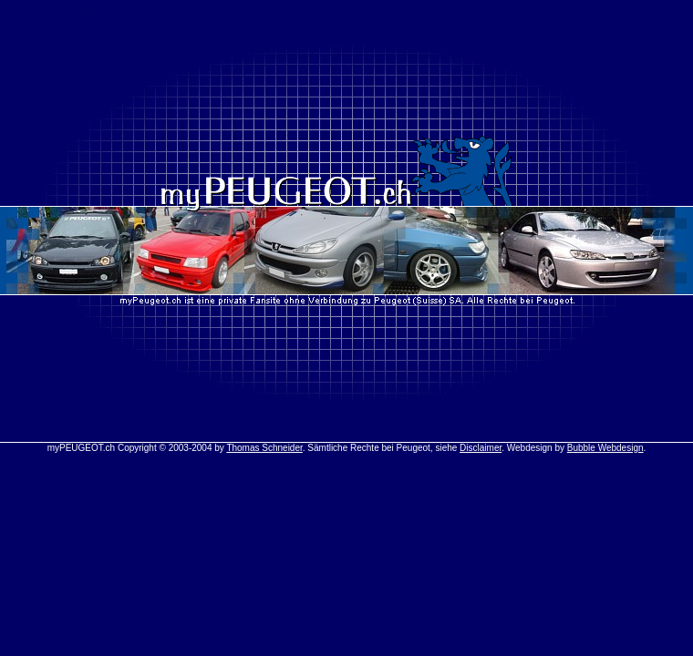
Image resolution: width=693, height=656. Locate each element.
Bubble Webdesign (605, 448)
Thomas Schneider (264, 448)
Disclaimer (481, 448)
